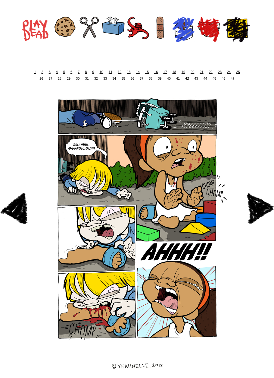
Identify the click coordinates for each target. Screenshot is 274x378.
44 (205, 78)
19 (183, 72)
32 (96, 78)
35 (123, 78)
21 (201, 72)
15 (147, 72)
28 (59, 78)
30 (77, 78)
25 (238, 72)
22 (211, 72)
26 (41, 78)
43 (196, 78)
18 (174, 72)
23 (220, 72)
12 (119, 72)
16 (156, 72)
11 (110, 72)
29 (68, 78)
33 (105, 78)
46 (223, 78)
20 (192, 72)
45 (214, 78)
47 (233, 78)
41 (178, 78)
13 (128, 72)
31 (87, 78)
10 (101, 72)
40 (169, 78)
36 (132, 78)
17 (165, 72)
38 (150, 78)
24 (229, 72)
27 (50, 78)
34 (114, 78)
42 (187, 78)
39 (160, 78)
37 (141, 78)
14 (138, 72)
